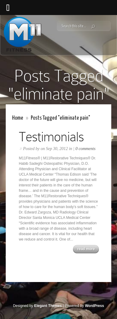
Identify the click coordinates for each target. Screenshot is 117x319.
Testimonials (51, 136)
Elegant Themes (48, 306)
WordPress (94, 306)
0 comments (85, 148)
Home (17, 118)
